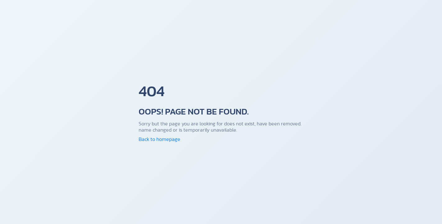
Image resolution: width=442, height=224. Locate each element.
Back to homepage (159, 139)
